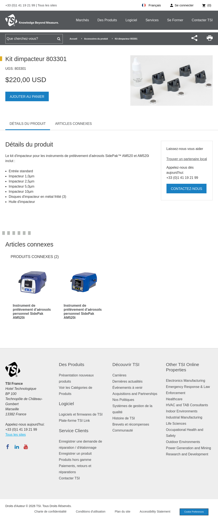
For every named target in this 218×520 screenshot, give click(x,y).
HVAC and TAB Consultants (187, 405)
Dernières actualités (127, 381)
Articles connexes (73, 123)
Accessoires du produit (96, 39)
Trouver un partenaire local (186, 159)
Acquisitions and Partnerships (134, 394)
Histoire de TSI (123, 418)
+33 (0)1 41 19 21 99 (20, 5)
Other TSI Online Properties (182, 367)
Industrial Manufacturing (184, 417)
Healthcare (174, 399)
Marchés (82, 20)
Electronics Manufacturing (185, 380)
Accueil (73, 39)
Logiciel (131, 20)
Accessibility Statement (153, 511)
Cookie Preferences (192, 512)
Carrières (119, 375)
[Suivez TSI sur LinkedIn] (16, 446)
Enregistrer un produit (75, 453)
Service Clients (74, 430)
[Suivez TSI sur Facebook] (7, 446)
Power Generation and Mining (188, 448)
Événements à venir (127, 387)
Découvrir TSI (125, 364)
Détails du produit (28, 123)
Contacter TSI (202, 20)
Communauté (122, 430)
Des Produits (107, 20)
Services (152, 20)
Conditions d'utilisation (88, 511)
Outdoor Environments (183, 442)
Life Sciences (176, 423)
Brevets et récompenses (130, 424)
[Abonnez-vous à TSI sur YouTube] (26, 446)
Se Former (175, 20)
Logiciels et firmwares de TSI (81, 414)
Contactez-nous (186, 189)
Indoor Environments (182, 411)
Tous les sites (47, 5)
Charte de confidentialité (48, 511)
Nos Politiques (123, 400)
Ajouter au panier (27, 96)
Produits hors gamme (75, 460)
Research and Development (187, 454)
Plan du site (120, 511)
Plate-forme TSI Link (74, 420)
